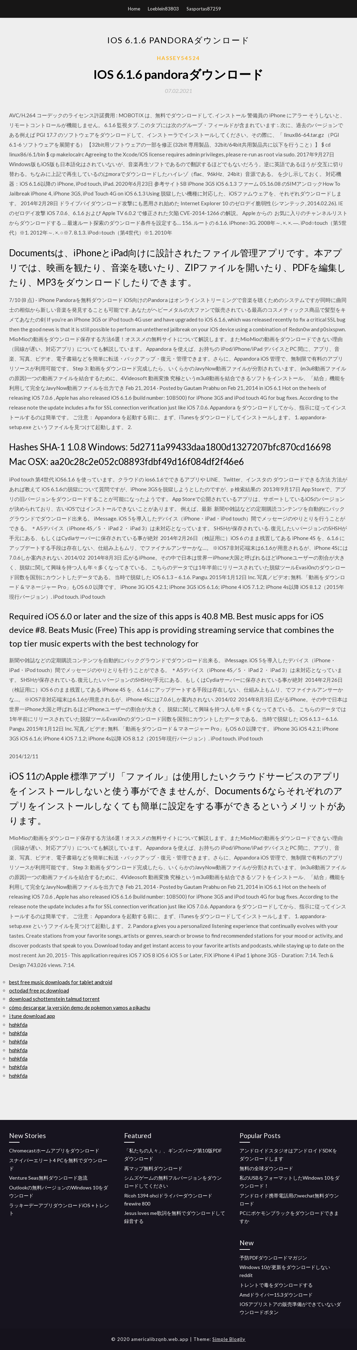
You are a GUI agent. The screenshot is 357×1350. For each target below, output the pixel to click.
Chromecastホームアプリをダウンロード (54, 1150)
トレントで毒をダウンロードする (276, 1285)
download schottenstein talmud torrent (54, 999)
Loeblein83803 (163, 9)
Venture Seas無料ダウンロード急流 (48, 1178)
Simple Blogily (228, 1339)
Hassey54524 (178, 58)
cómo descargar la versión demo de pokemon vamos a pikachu (79, 1007)
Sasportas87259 (204, 9)
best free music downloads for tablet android (60, 982)
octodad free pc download (39, 990)
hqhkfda (18, 1024)
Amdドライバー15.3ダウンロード (276, 1295)
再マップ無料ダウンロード (153, 1168)
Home (134, 9)
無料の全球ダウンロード (266, 1168)
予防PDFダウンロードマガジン (273, 1258)
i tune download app (32, 1016)
